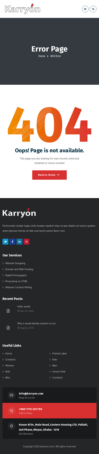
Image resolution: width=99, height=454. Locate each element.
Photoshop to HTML (16, 281)
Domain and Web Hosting (19, 269)
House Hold (58, 371)
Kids (54, 359)
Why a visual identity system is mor (36, 323)
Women (9, 365)
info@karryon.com (31, 393)
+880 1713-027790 (30, 409)
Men (54, 365)
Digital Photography (16, 275)
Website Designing (15, 263)
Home (41, 56)
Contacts (10, 359)
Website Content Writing (18, 287)
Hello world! (23, 306)
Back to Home (48, 175)
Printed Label (59, 353)
